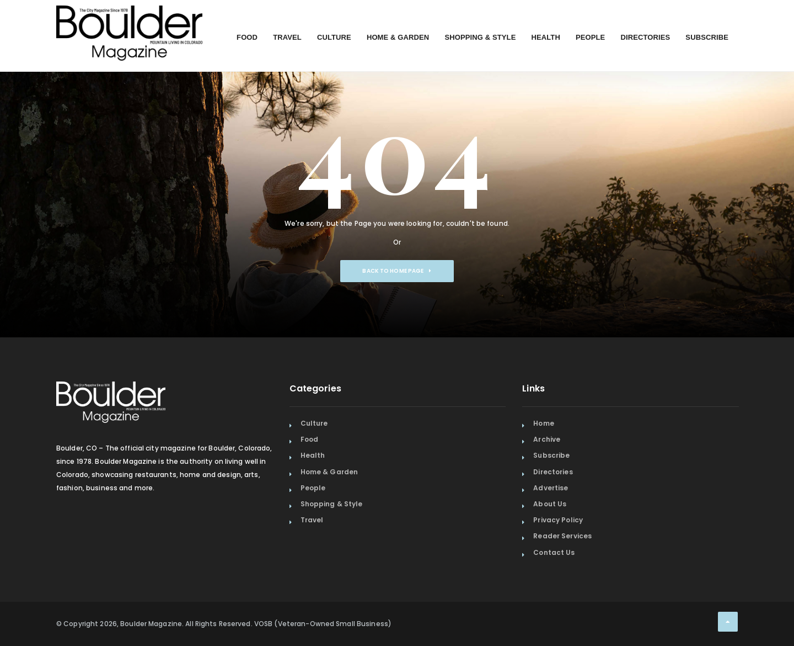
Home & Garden (398, 37)
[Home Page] (129, 19)
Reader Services (562, 536)
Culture (334, 37)
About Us (549, 504)
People (590, 37)
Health (545, 37)
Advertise (550, 488)
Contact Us (554, 552)
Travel (287, 37)
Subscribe (706, 37)
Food (247, 37)
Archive (546, 439)
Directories (645, 37)
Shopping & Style (480, 37)
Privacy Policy (558, 520)
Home (543, 423)
